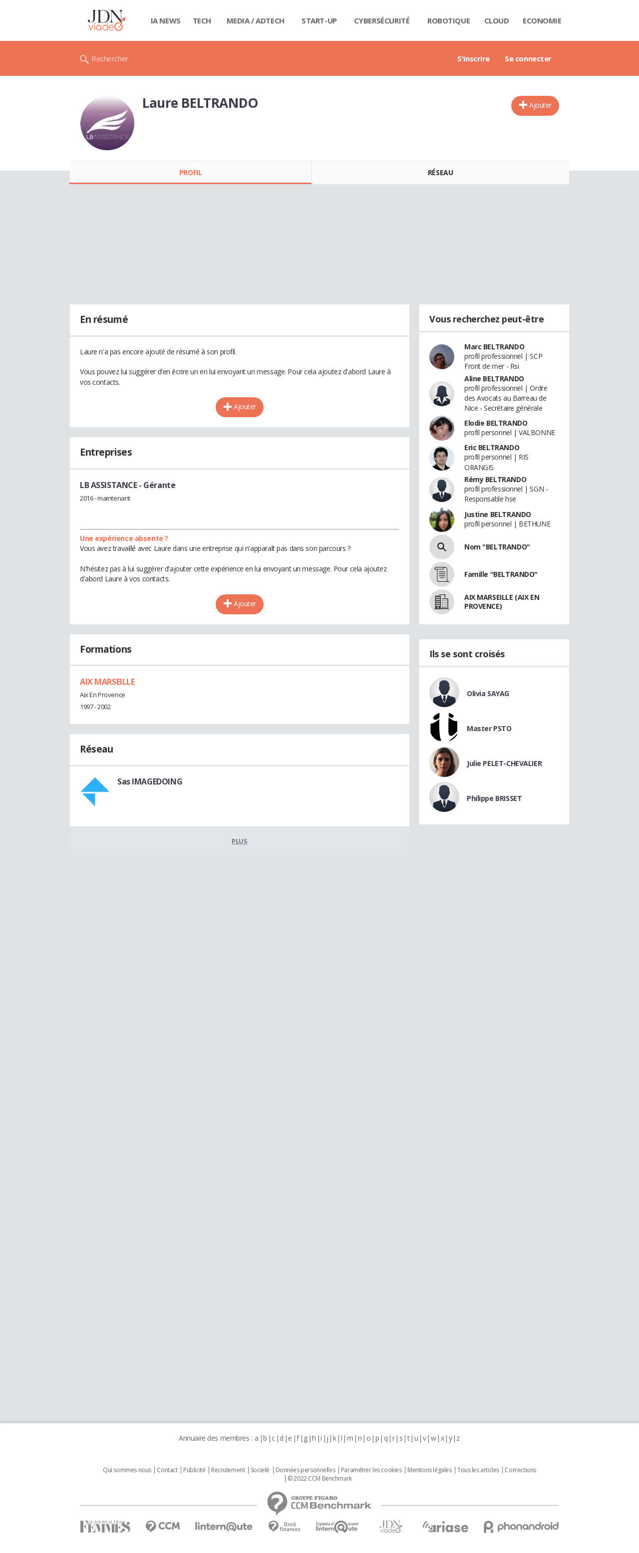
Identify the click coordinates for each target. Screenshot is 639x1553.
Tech (202, 20)
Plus (239, 840)
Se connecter (528, 58)
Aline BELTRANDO (494, 378)
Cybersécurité (382, 20)
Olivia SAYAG (488, 693)
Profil (190, 172)
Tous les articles (478, 1470)
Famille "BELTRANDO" (501, 574)
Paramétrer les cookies (371, 1470)
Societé (260, 1470)
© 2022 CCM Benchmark (320, 1478)
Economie (542, 20)
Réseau (440, 172)
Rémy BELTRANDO (495, 479)
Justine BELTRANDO (497, 514)
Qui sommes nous (127, 1470)
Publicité (194, 1470)
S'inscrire (473, 58)
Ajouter (540, 105)
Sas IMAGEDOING (149, 781)
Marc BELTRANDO (494, 346)
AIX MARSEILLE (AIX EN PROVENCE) (501, 601)
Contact (167, 1470)
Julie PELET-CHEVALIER (504, 763)
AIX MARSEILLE (107, 681)
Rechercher (110, 58)
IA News (166, 20)
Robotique (448, 20)
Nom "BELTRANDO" (497, 546)
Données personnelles (305, 1470)
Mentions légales (429, 1470)
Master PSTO (489, 728)
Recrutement (228, 1470)
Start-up (319, 20)
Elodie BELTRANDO (495, 423)
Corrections (520, 1470)
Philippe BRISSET (494, 798)
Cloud (496, 20)
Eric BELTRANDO (491, 447)
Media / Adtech (256, 20)
